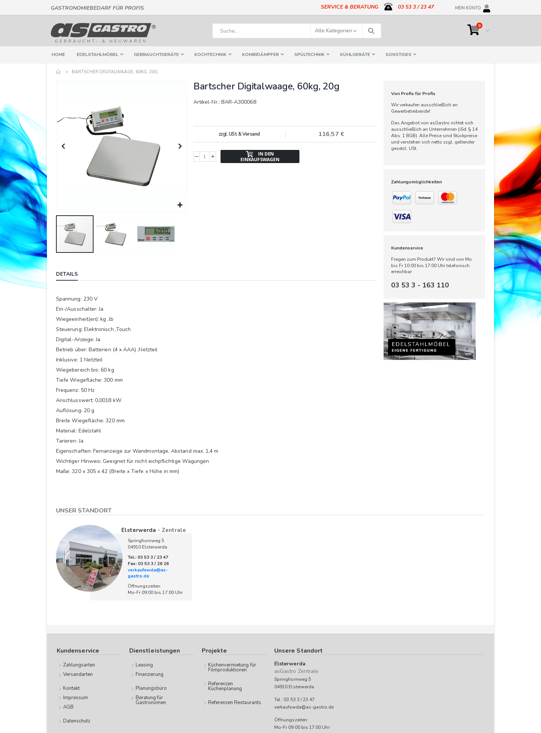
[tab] (72, 274)
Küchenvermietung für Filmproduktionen (232, 667)
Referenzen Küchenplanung (225, 685)
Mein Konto (468, 6)
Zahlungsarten (79, 664)
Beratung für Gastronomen (151, 699)
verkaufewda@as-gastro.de (148, 572)
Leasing (144, 664)
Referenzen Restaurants (234, 701)
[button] (179, 204)
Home (58, 71)
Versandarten (78, 673)
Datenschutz (77, 720)
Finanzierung (150, 673)
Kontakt (71, 687)
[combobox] (296, 30)
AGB (68, 706)
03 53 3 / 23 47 (416, 7)
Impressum (75, 697)
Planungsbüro (151, 687)
